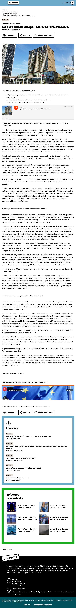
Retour (7, 549)
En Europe (5, 20)
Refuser (27, 605)
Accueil (4, 10)
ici (47, 382)
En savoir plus (17, 601)
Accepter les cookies (43, 605)
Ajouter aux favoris (43, 35)
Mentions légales (17, 585)
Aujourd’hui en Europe (9, 14)
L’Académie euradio (19, 583)
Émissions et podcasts (10, 12)
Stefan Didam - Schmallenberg (38, 406)
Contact (15, 579)
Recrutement (16, 581)
